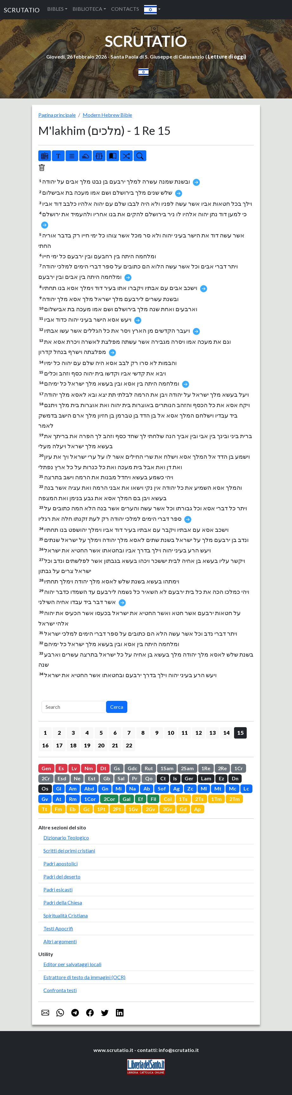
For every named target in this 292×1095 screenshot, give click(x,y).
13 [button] (212, 732)
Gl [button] (58, 788)
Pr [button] (134, 778)
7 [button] (128, 732)
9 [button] (156, 732)
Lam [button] (206, 778)
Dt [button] (103, 768)
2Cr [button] (45, 778)
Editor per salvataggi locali (72, 964)
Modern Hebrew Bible (107, 115)
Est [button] (92, 778)
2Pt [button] (117, 809)
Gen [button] (46, 768)
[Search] (73, 707)
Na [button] (132, 788)
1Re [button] (205, 768)
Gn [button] (105, 788)
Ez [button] (221, 778)
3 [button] (73, 732)
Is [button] (175, 778)
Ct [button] (163, 778)
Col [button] (168, 799)
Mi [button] (119, 788)
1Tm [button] (216, 799)
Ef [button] (140, 799)
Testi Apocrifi (58, 928)
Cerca (116, 707)
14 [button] (226, 732)
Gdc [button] (132, 768)
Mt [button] (217, 788)
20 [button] (101, 745)
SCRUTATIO (22, 10)
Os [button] (44, 788)
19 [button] (87, 745)
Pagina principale (57, 115)
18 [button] (73, 745)
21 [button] (115, 745)
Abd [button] (89, 788)
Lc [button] (246, 788)
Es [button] (61, 768)
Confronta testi (60, 990)
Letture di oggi (226, 56)
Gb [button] (106, 778)
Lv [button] (74, 768)
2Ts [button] (199, 799)
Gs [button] (117, 768)
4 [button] (87, 732)
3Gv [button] (167, 809)
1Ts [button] (183, 799)
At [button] (58, 799)
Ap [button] (197, 809)
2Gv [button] (150, 809)
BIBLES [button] (55, 9)
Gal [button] (126, 799)
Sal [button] (120, 778)
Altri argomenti (60, 941)
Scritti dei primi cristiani (69, 850)
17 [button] (59, 745)
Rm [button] (73, 799)
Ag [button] (176, 788)
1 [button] (45, 732)
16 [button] (45, 745)
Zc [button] (190, 788)
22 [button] (129, 745)
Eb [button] (73, 809)
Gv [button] (44, 799)
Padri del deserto (61, 876)
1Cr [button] (238, 768)
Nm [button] (89, 768)
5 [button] (101, 732)
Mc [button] (232, 788)
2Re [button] (222, 768)
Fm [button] (58, 809)
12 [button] (198, 732)
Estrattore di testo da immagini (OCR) (84, 977)
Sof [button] (162, 788)
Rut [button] (149, 768)
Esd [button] (62, 778)
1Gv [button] (133, 809)
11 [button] (184, 732)
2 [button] (59, 732)
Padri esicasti (58, 889)
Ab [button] (146, 788)
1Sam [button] (167, 768)
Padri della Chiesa (62, 902)
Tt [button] (44, 809)
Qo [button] (149, 778)
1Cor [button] (90, 799)
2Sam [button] (187, 768)
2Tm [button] (234, 799)
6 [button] (115, 732)
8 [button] (142, 732)
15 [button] (240, 732)
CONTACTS (125, 9)
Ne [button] (77, 778)
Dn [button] (235, 778)
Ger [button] (189, 778)
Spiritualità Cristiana (65, 915)
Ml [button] (204, 788)
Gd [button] (183, 809)
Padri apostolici (60, 863)
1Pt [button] (101, 809)
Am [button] (73, 788)
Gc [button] (86, 809)
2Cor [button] (109, 799)
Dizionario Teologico (66, 837)
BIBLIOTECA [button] (87, 9)
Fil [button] (153, 799)
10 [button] (171, 732)
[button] (152, 10)
